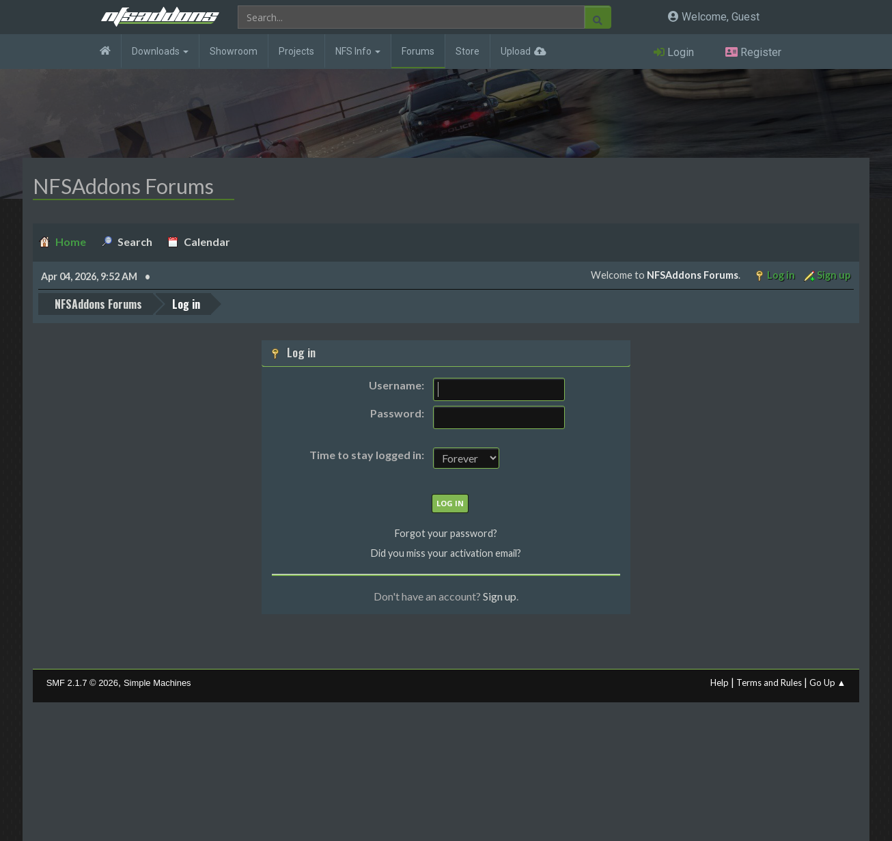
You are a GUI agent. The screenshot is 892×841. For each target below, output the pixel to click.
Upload (516, 51)
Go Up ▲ (827, 681)
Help (719, 681)
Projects (296, 51)
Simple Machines (157, 682)
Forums (418, 51)
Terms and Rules (769, 681)
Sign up (499, 596)
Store (467, 51)
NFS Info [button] (357, 51)
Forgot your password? (446, 533)
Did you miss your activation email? (446, 553)
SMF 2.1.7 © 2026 (82, 682)
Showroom (233, 51)
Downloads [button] (160, 51)
